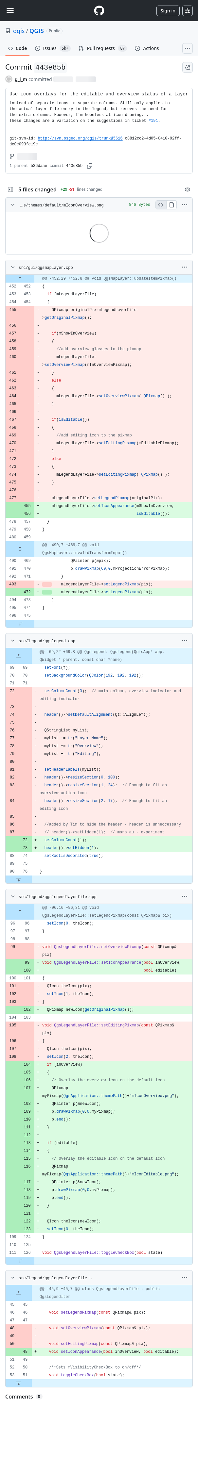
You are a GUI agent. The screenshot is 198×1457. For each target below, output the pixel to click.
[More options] (184, 205)
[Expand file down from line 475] (20, 624)
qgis (19, 31)
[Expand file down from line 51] (19, 1383)
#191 (153, 121)
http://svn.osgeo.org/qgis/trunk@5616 (80, 138)
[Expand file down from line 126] (20, 1261)
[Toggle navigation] (10, 10)
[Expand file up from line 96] (20, 912)
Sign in (168, 11)
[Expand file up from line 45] (19, 1293)
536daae (39, 166)
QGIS (36, 31)
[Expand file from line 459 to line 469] (20, 549)
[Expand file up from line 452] (20, 279)
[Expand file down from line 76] (19, 879)
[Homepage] (99, 10)
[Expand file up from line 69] (19, 656)
